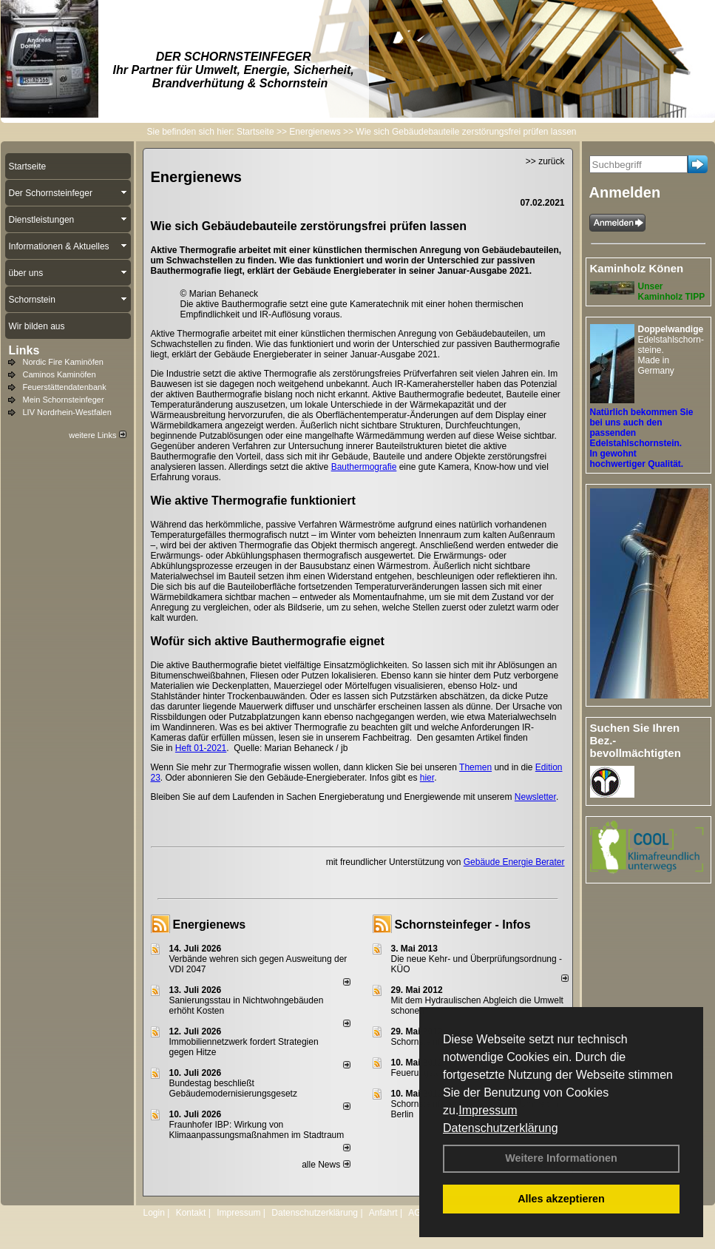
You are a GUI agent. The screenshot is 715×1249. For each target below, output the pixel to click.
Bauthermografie (364, 467)
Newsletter (535, 797)
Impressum (487, 1110)
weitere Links (97, 435)
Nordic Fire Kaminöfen (63, 361)
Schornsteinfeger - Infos (463, 924)
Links (24, 350)
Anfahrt (383, 1213)
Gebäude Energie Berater (514, 862)
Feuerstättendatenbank (64, 387)
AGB (417, 1213)
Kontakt (191, 1213)
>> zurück (545, 161)
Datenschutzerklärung (500, 1128)
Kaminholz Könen (637, 268)
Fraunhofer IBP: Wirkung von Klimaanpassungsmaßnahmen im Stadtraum (257, 1130)
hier (427, 777)
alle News (326, 1164)
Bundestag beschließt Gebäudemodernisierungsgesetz (233, 1088)
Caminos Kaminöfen (59, 374)
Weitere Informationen (561, 1158)
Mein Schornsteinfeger (63, 399)
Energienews (209, 924)
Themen (475, 767)
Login (154, 1213)
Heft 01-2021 (200, 748)
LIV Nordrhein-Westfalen (67, 412)
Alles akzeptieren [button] (561, 1199)
